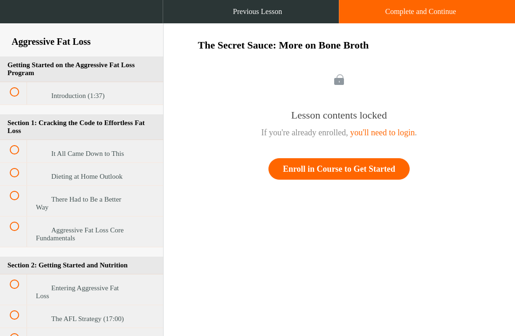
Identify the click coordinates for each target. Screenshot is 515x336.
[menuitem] (81, 21)
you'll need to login (382, 132)
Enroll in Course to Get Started (339, 169)
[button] (16, 16)
